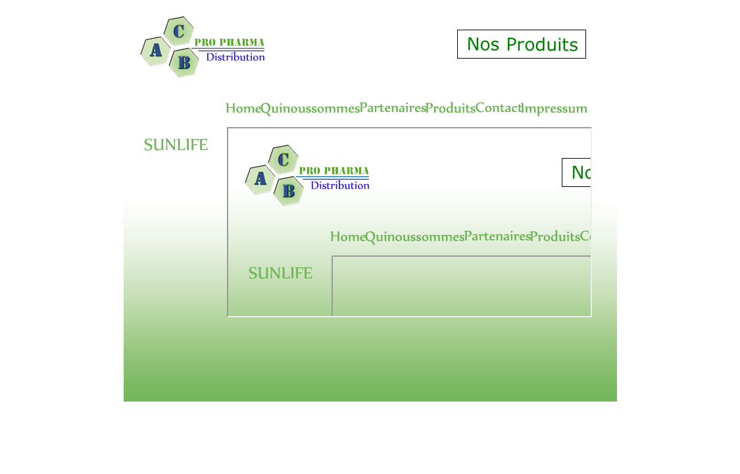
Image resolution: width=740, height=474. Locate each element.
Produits (409, 222)
